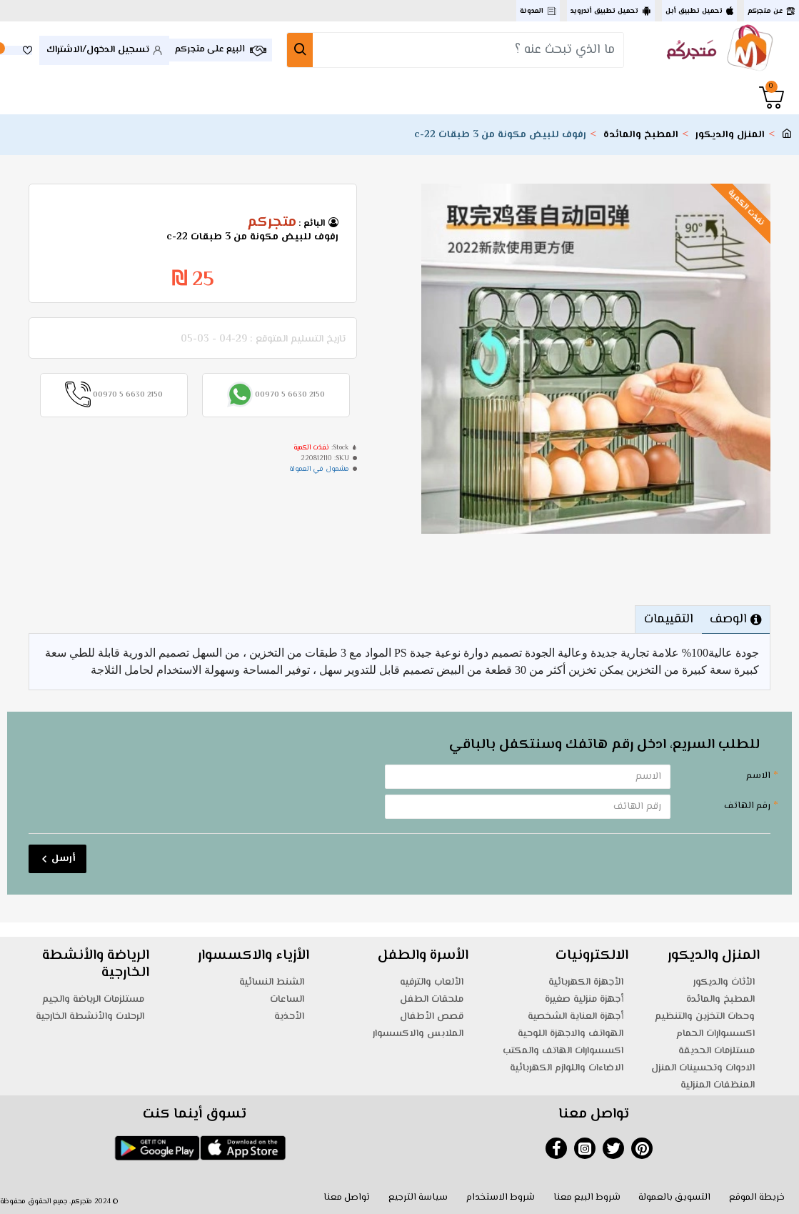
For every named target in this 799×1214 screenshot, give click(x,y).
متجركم (271, 223)
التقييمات (668, 620)
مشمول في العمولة (319, 469)
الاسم (758, 776)
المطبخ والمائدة (640, 135)
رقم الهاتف (747, 806)
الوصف (728, 620)
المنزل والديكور (730, 135)
